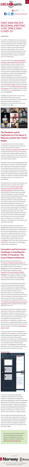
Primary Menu (27, 2)
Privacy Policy (14, 464)
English (15, 11)
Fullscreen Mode (5, 352)
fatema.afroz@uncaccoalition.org (12, 440)
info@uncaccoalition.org (20, 13)
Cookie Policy (20, 464)
